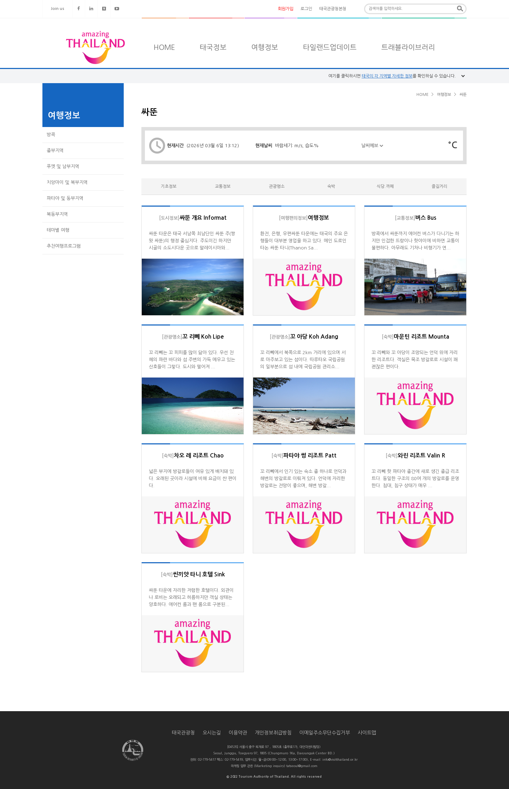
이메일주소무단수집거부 (324, 732)
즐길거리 (439, 186)
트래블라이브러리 (408, 47)
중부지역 (55, 150)
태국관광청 (183, 732)
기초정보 (168, 186)
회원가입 (285, 9)
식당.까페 (385, 186)
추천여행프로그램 (64, 246)
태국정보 (213, 47)
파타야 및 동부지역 (65, 198)
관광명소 (277, 186)
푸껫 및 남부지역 (63, 166)
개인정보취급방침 (273, 732)
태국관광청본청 (332, 9)
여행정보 (264, 47)
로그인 (306, 9)
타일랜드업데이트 (330, 47)
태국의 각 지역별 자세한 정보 (387, 76)
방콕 (51, 134)
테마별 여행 (58, 230)
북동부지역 (57, 214)
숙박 (331, 186)
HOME (164, 47)
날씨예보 (372, 149)
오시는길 (212, 732)
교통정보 (222, 186)
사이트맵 (367, 732)
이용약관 (238, 732)
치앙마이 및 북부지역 (67, 182)
